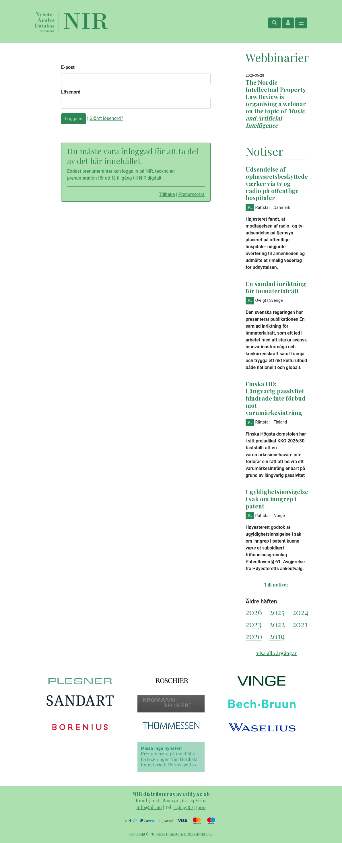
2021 (300, 624)
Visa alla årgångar (276, 653)
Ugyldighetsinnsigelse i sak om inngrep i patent (277, 498)
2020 (254, 636)
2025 (277, 612)
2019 (277, 636)
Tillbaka (167, 194)
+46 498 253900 (190, 807)
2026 (254, 612)
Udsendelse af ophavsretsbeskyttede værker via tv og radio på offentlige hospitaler (277, 183)
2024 (300, 612)
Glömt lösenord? (106, 118)
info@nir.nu (149, 807)
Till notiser (276, 585)
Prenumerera (191, 194)
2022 (277, 624)
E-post (68, 67)
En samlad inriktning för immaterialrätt (276, 287)
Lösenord (70, 92)
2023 (253, 624)
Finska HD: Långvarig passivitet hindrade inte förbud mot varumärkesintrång (276, 398)
